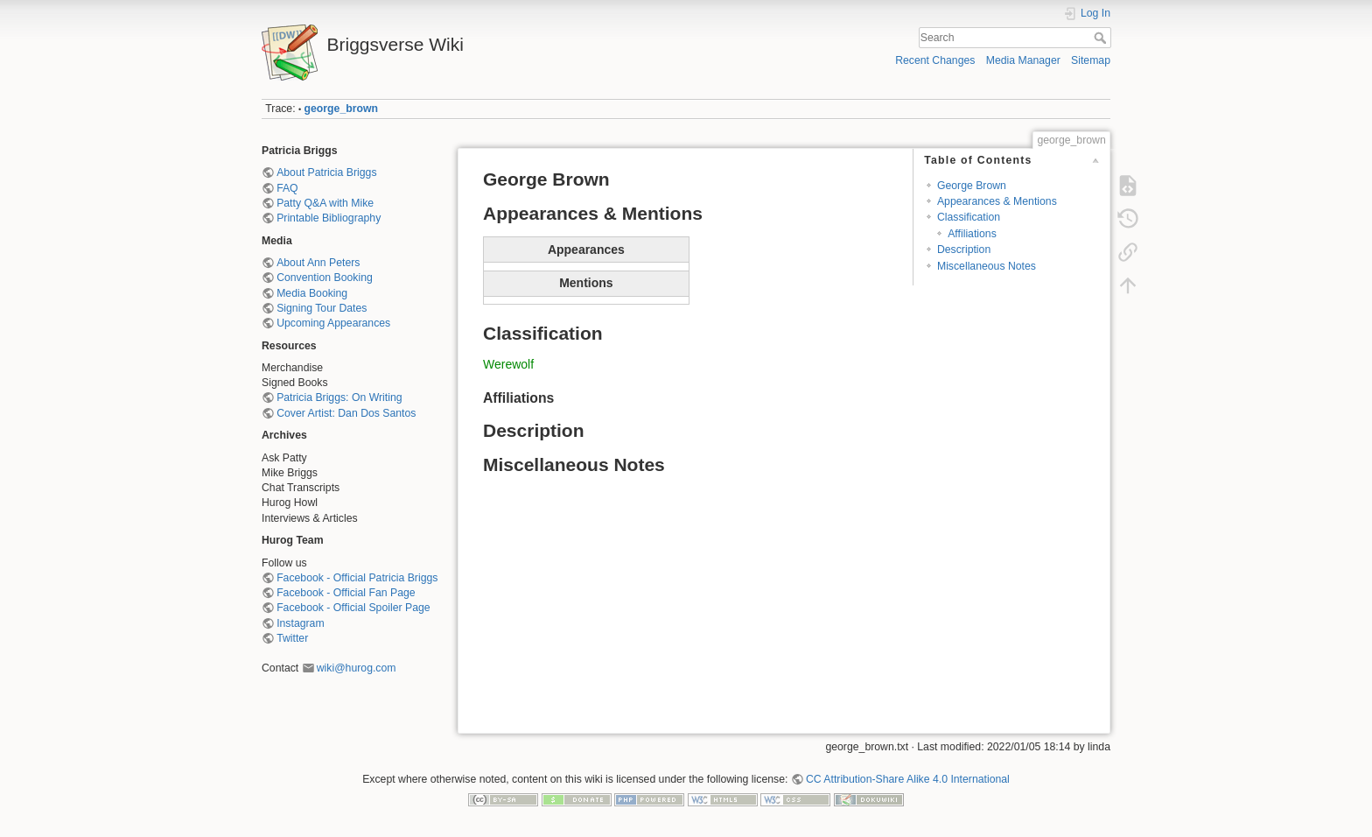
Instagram (300, 623)
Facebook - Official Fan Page (345, 593)
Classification (968, 217)
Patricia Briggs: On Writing (339, 397)
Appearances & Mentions (997, 201)
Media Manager (1023, 60)
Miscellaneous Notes (986, 266)
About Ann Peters (318, 263)
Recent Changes (935, 60)
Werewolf (508, 364)
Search (1102, 38)
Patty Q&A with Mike (325, 203)
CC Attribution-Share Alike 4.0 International (908, 779)
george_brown (341, 108)
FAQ (287, 188)
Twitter (292, 638)
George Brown (971, 185)
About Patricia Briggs (326, 172)
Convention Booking (324, 277)
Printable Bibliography (328, 218)
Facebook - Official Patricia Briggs (357, 578)
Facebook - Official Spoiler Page (353, 607)
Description (963, 249)
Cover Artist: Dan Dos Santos (346, 413)
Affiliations (972, 234)
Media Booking (311, 293)
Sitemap (1090, 60)
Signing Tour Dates (321, 308)
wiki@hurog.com (356, 668)
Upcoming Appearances (333, 323)
